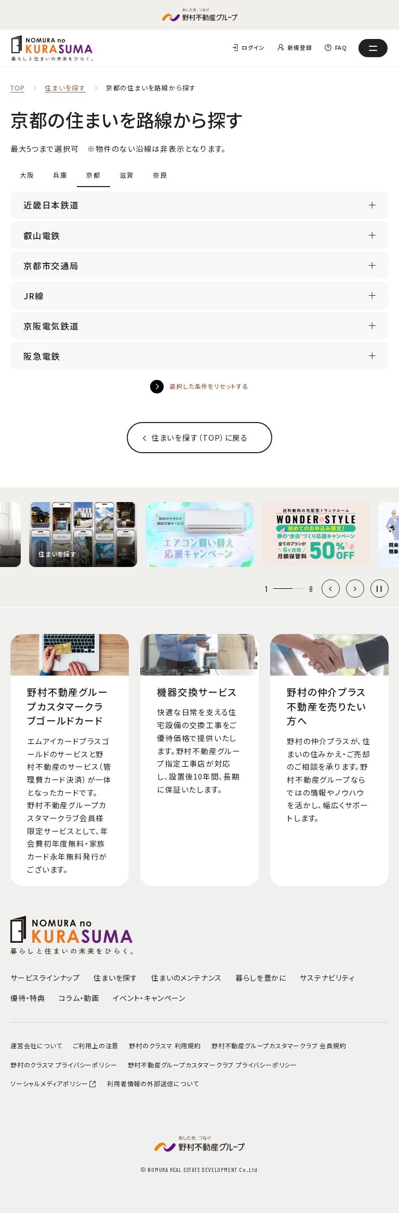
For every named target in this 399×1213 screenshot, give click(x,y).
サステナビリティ (327, 977)
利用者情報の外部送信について (152, 1083)
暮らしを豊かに (260, 977)
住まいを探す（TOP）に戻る (199, 437)
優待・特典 (27, 998)
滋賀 (126, 175)
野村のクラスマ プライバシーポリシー (63, 1064)
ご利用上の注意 (96, 1045)
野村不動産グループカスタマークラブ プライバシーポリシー (212, 1064)
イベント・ (149, 998)
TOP (17, 88)
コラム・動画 (79, 998)
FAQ (341, 47)
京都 (93, 175)
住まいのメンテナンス (186, 977)
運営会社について (36, 1045)
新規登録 (299, 47)
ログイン (253, 47)
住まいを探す (65, 88)
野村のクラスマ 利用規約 (165, 1045)
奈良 (160, 175)
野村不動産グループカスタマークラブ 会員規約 (279, 1045)
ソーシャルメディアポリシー (53, 1083)
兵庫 (60, 175)
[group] (83, 534)
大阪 (27, 175)
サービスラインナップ (45, 977)
